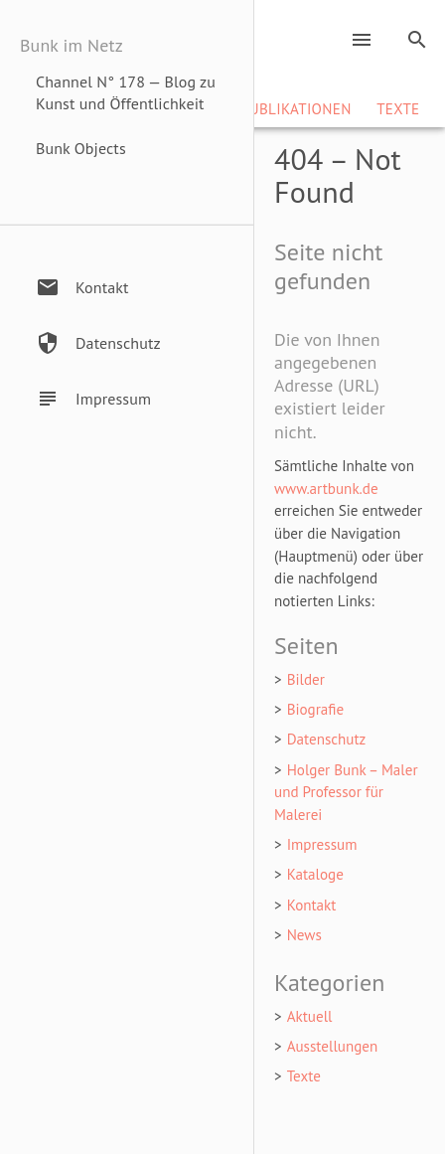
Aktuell (310, 1016)
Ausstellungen (332, 1046)
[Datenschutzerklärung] (136, 343)
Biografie (316, 709)
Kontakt (312, 905)
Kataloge (315, 874)
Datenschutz (327, 739)
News (304, 934)
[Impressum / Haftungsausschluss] (136, 398)
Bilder (306, 679)
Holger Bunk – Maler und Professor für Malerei (346, 792)
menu (361, 40)
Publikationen (296, 108)
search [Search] (417, 40)
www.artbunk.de (326, 488)
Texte (397, 108)
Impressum (322, 844)
